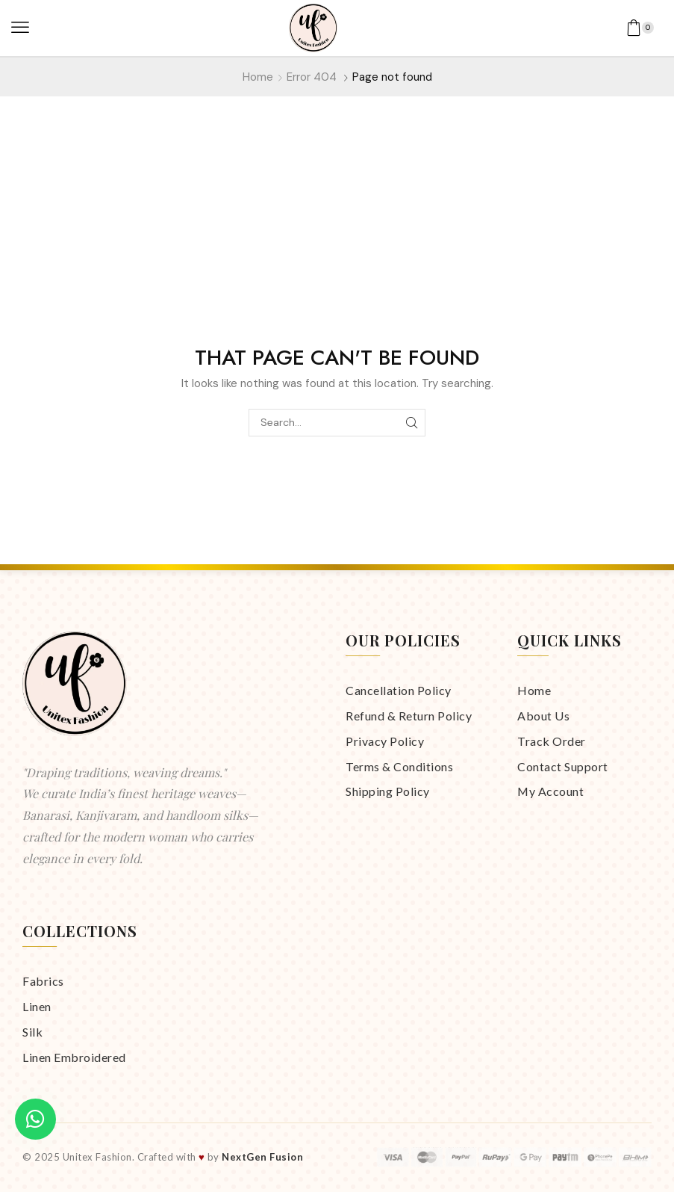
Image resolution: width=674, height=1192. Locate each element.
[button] (20, 28)
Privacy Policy (385, 741)
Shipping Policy (388, 791)
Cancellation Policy (399, 690)
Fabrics (43, 981)
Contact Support (562, 766)
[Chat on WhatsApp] (35, 1119)
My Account (550, 791)
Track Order (551, 741)
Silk (32, 1032)
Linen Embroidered (74, 1057)
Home (258, 77)
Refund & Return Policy (409, 715)
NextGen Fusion (262, 1157)
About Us (543, 715)
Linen (37, 1006)
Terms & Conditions (399, 766)
